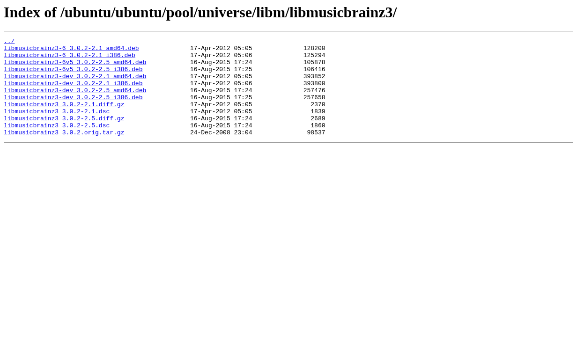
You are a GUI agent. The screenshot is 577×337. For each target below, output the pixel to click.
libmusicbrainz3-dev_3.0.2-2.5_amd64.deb (75, 101)
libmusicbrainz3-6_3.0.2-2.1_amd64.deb (71, 50)
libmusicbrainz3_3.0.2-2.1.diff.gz (64, 118)
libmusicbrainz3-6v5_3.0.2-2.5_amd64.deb (75, 67)
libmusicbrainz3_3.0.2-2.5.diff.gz (64, 135)
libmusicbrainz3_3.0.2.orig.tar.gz (64, 151)
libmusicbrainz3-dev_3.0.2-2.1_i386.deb (73, 92)
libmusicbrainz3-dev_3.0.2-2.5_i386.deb (73, 109)
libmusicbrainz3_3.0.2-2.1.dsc (57, 126)
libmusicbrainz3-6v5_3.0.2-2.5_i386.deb (73, 76)
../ (9, 42)
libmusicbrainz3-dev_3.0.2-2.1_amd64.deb (75, 84)
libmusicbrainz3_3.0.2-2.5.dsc (57, 143)
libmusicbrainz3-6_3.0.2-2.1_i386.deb (69, 59)
